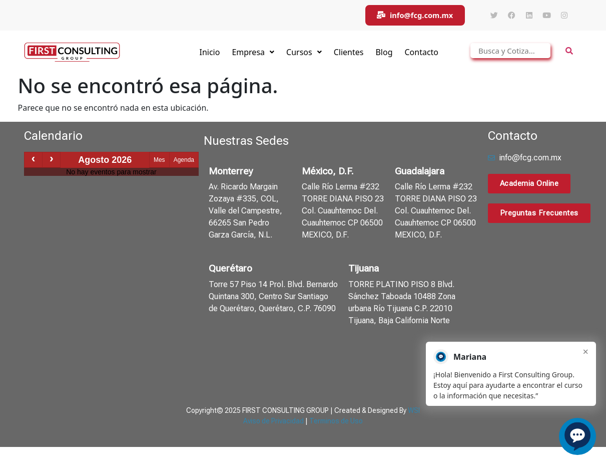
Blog (383, 53)
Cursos (304, 53)
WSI (414, 411)
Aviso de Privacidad (273, 422)
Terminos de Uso (336, 422)
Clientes (349, 53)
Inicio (209, 53)
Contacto (421, 53)
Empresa (253, 53)
